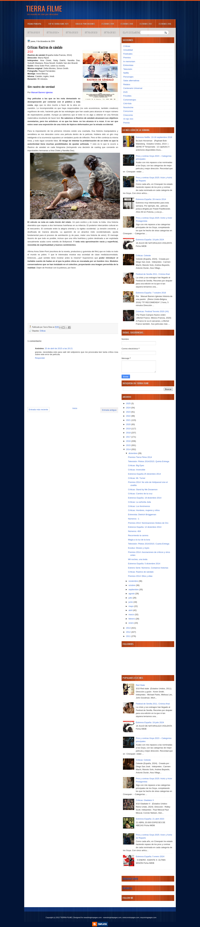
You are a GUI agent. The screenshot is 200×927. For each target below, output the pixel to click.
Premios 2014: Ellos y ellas (140, 576)
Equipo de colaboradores (134, 32)
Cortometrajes (129, 100)
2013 (128, 628)
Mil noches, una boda (137, 559)
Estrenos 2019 (108, 23)
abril (131, 610)
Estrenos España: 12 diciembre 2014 (144, 527)
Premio (126, 123)
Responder (40, 358)
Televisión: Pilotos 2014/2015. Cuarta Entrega (148, 544)
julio (131, 598)
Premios (127, 57)
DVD (125, 92)
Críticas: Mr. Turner (136, 478)
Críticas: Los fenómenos (139, 506)
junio (131, 602)
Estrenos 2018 (127, 23)
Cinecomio (128, 115)
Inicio (74, 408)
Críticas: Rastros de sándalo (140, 572)
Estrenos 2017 (146, 23)
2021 (128, 420)
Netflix (126, 73)
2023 (128, 412)
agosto (132, 593)
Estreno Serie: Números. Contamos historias (148, 568)
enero (131, 623)
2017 (128, 437)
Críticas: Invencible (136, 469)
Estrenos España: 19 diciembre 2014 (144, 498)
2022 (128, 416)
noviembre (134, 581)
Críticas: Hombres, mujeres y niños (144, 510)
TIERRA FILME (44, 8)
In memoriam (129, 61)
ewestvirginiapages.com (112, 917)
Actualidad (128, 50)
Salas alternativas (131, 80)
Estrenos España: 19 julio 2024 (150, 239)
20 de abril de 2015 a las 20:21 (59, 348)
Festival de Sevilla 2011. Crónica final (153, 274)
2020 (128, 424)
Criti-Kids (127, 103)
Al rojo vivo (128, 119)
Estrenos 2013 (72, 32)
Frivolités (127, 96)
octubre (132, 585)
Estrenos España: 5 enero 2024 (150, 856)
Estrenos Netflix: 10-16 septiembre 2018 (154, 137)
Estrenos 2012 (91, 32)
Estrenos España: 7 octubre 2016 (151, 293)
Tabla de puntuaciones (85, 23)
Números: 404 (134, 531)
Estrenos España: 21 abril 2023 (150, 819)
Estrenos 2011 (110, 32)
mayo (131, 606)
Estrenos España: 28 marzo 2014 (151, 199)
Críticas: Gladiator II (145, 800)
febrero (132, 619)
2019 (128, 428)
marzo (132, 614)
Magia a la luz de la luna (139, 539)
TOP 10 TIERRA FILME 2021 (58, 23)
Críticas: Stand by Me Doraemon (143, 489)
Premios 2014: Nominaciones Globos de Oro (148, 523)
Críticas (43, 330)
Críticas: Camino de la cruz (140, 493)
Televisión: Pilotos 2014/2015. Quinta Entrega (148, 461)
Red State (140, 685)
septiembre (134, 589)
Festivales (127, 54)
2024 (128, 407)
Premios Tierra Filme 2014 (140, 457)
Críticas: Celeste (143, 255)
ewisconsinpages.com (130, 917)
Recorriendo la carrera (138, 535)
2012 (128, 632)
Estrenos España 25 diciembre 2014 (144, 474)
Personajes (128, 77)
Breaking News (130, 878)
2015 (128, 445)
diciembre (133, 453)
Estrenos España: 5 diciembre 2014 (144, 563)
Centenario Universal (132, 88)
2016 (128, 441)
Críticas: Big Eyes (136, 465)
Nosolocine (128, 107)
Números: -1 (133, 519)
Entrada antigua (109, 410)
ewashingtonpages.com (93, 917)
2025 (128, 403)
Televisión (127, 69)
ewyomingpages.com (148, 917)
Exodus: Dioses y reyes (138, 548)
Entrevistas (128, 65)
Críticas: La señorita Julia (139, 502)
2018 (128, 432)
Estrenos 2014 (53, 32)
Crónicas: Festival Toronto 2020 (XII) (152, 311)
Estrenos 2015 (34, 32)
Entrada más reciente (38, 409)
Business (127, 888)
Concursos (128, 111)
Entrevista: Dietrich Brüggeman (142, 514)
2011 (128, 636)
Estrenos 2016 (165, 23)
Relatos (126, 84)
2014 (128, 449)
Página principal (34, 23)
